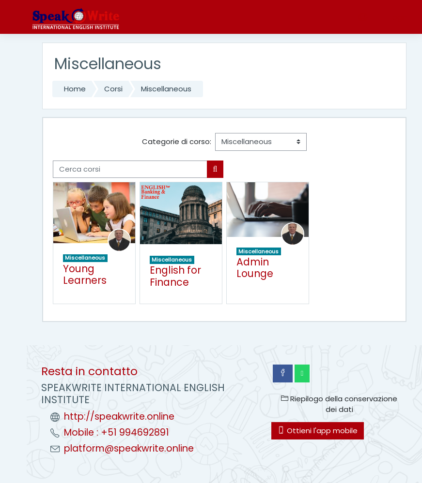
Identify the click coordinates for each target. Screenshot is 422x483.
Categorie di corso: (176, 141)
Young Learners (85, 275)
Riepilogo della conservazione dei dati (339, 404)
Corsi (113, 89)
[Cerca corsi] (130, 169)
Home (75, 89)
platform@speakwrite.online (129, 448)
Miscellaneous (166, 89)
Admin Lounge (254, 268)
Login (399, 17)
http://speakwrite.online (119, 416)
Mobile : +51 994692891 (116, 432)
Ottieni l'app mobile (318, 430)
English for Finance (175, 276)
